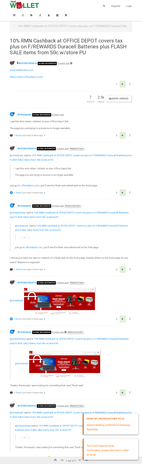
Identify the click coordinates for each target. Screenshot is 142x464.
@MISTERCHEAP (72, 206)
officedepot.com (30, 185)
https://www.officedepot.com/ (26, 77)
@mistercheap (18, 212)
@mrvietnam (16, 155)
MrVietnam (23, 114)
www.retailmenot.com (21, 70)
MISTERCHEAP (26, 63)
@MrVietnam (76, 149)
